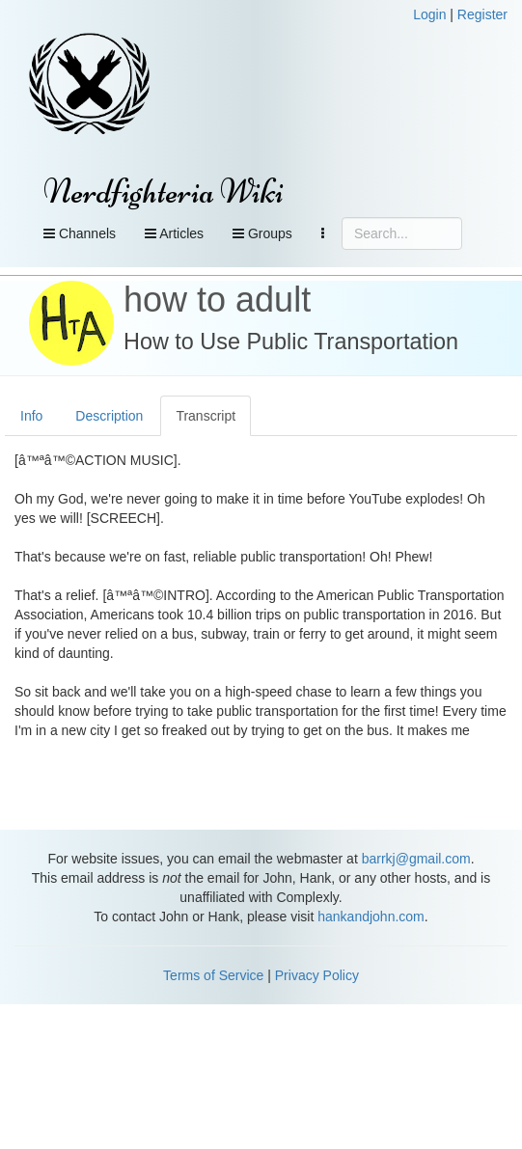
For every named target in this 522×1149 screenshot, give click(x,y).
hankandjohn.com (371, 916)
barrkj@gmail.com (416, 858)
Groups (262, 233)
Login (429, 14)
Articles (174, 233)
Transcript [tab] (205, 416)
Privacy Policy (317, 975)
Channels (79, 233)
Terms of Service (213, 975)
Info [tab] (31, 416)
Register (482, 14)
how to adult (217, 299)
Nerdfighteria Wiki (163, 191)
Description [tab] (109, 416)
